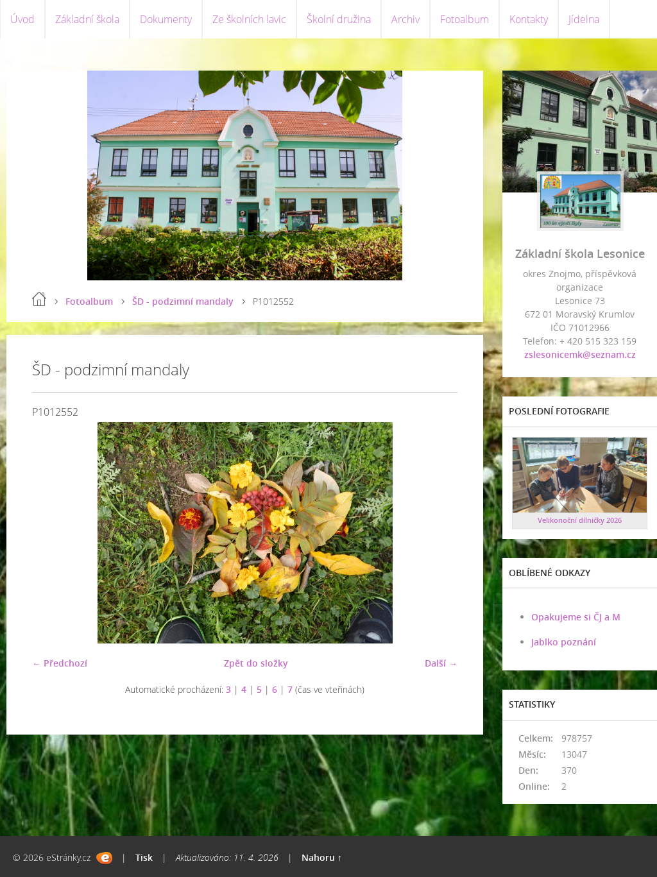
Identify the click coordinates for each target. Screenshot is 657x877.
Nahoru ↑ (322, 857)
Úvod (22, 19)
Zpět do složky (256, 663)
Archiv (405, 19)
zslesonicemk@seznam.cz (580, 354)
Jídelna (583, 19)
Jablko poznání (563, 642)
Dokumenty (166, 19)
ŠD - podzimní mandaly (183, 301)
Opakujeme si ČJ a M (575, 617)
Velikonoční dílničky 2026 (580, 520)
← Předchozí (59, 663)
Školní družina (339, 19)
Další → (441, 663)
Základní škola (87, 19)
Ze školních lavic (249, 19)
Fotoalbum (464, 19)
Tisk (144, 857)
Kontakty (528, 19)
